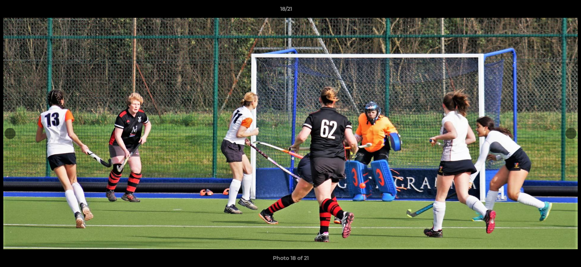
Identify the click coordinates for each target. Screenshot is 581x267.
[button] (549, 10)
